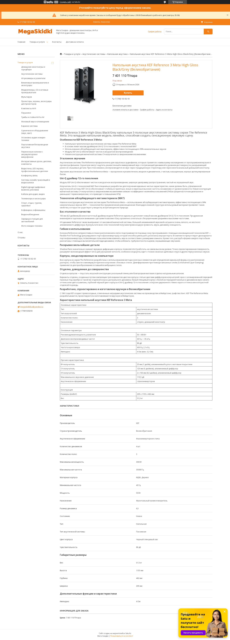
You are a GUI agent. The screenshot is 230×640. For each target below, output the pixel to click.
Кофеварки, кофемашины (33, 210)
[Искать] (208, 31)
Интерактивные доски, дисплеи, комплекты (36, 162)
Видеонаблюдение (30, 214)
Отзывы (21, 237)
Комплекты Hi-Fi (28, 108)
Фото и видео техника (31, 225)
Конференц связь (29, 175)
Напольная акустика (117, 54)
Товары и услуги (37, 42)
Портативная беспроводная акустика (34, 145)
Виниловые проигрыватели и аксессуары (35, 84)
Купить (128, 93)
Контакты (56, 42)
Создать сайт (65, 2)
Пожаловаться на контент (121, 636)
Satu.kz (128, 633)
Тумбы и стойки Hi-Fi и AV (32, 117)
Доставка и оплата (75, 42)
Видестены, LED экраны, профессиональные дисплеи (34, 169)
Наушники (26, 112)
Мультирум (26, 97)
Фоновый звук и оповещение (35, 121)
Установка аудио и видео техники (33, 138)
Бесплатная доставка (122, 106)
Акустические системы (93, 54)
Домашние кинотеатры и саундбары (33, 68)
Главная (21, 42)
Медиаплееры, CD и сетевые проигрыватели (34, 91)
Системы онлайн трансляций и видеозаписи (35, 181)
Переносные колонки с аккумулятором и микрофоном (32, 154)
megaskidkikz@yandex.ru (31, 307)
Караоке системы (29, 126)
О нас (20, 232)
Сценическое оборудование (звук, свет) (34, 131)
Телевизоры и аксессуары (33, 198)
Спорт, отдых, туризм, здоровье (31, 204)
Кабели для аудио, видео (33, 194)
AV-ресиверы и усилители (33, 78)
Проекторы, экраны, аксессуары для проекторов (36, 102)
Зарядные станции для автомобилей (32, 220)
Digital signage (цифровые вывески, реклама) (33, 188)
